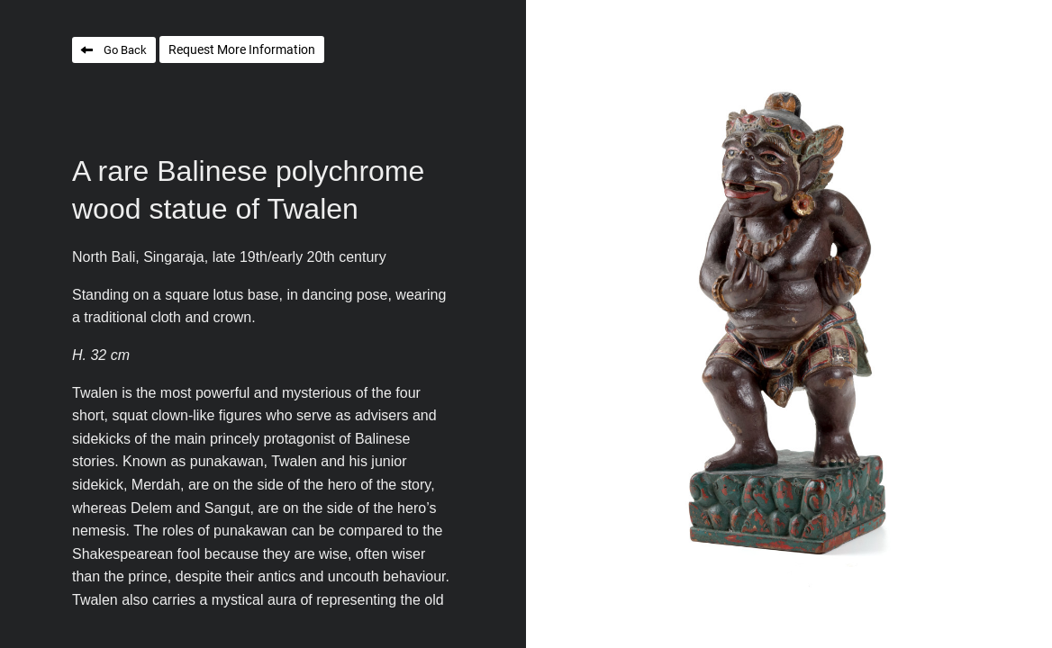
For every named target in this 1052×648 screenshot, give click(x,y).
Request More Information (241, 49)
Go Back (125, 50)
